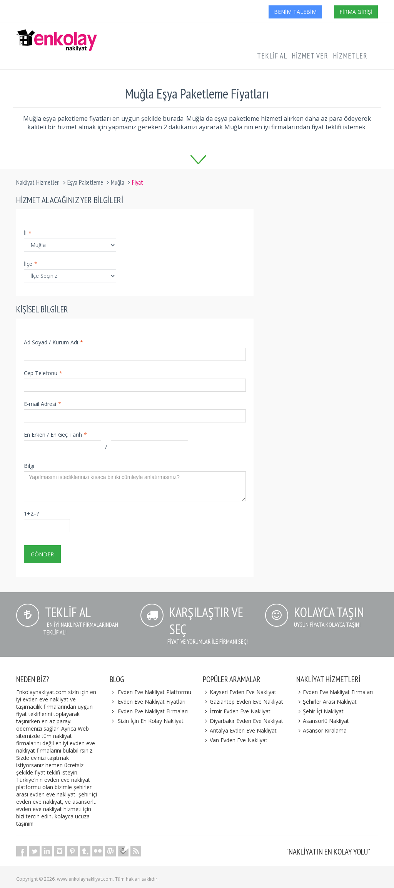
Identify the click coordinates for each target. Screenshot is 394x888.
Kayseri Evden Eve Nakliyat (239, 692)
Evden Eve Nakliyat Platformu (154, 692)
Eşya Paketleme (85, 182)
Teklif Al (272, 55)
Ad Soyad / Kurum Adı (53, 342)
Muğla (117, 182)
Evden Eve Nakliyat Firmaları (153, 711)
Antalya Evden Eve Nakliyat (240, 730)
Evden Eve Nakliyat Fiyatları (151, 701)
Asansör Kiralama (321, 730)
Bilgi (29, 465)
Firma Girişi (355, 11)
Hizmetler (350, 55)
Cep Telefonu (43, 373)
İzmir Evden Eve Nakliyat (236, 711)
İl (28, 233)
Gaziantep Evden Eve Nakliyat (243, 701)
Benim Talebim (295, 11)
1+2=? (31, 513)
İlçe (30, 263)
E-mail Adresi (42, 403)
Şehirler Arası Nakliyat (326, 701)
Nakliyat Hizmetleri (38, 182)
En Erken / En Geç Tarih (55, 434)
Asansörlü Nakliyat (322, 720)
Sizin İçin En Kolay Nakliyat (151, 720)
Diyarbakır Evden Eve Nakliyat (243, 720)
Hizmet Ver (310, 55)
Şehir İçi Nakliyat (320, 711)
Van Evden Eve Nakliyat (235, 740)
